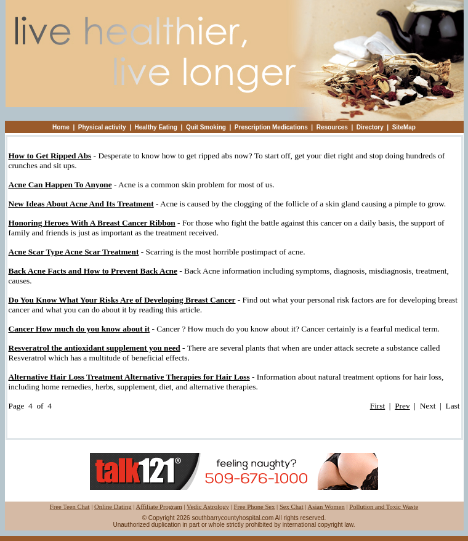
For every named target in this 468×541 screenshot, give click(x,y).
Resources (332, 127)
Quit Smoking (206, 127)
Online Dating (113, 506)
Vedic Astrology (208, 506)
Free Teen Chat (70, 506)
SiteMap (404, 127)
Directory (370, 127)
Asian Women (326, 506)
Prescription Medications (271, 127)
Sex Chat (292, 506)
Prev (402, 405)
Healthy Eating (156, 127)
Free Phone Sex (254, 506)
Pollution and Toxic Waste (383, 506)
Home (61, 127)
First (377, 405)
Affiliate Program (159, 506)
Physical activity (102, 127)
